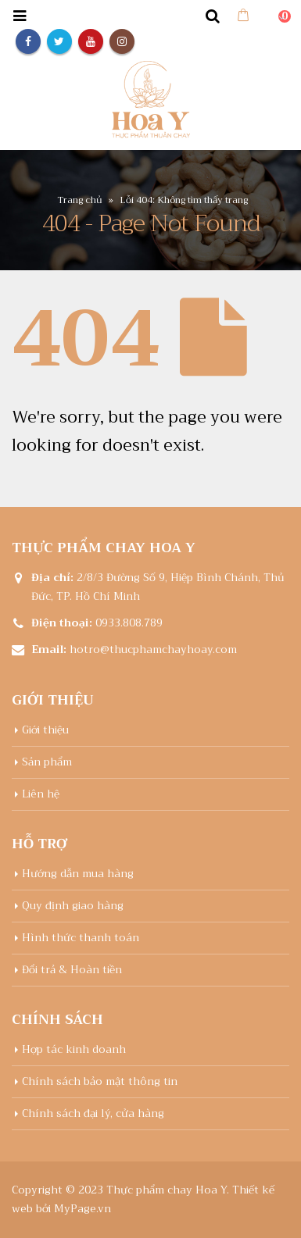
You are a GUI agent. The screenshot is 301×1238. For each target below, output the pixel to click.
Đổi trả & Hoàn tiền (72, 970)
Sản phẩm (47, 762)
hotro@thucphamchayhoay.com (153, 649)
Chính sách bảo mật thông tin (99, 1081)
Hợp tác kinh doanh (74, 1049)
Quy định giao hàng (73, 906)
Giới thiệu (45, 730)
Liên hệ (40, 794)
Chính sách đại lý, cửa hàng (93, 1113)
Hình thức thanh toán (80, 938)
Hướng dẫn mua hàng (78, 874)
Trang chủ (79, 200)
